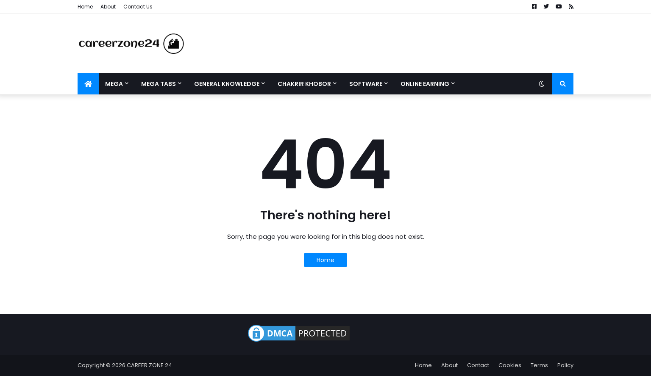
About (108, 6)
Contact (478, 365)
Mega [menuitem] (114, 84)
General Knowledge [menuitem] (226, 84)
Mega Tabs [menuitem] (158, 84)
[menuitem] (88, 83)
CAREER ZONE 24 (149, 365)
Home (85, 6)
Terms (539, 365)
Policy (565, 365)
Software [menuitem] (365, 84)
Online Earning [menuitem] (425, 84)
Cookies (509, 365)
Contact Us (138, 6)
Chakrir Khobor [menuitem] (304, 84)
